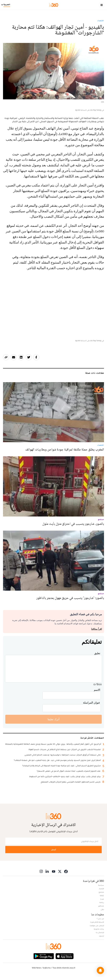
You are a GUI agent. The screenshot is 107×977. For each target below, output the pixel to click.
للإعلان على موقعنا (97, 925)
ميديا (102, 899)
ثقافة (102, 895)
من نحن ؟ (100, 919)
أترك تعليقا (53, 719)
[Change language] (7, 5)
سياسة (101, 885)
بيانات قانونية (99, 929)
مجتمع (101, 892)
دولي (102, 909)
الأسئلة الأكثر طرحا (97, 922)
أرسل (53, 849)
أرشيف (101, 936)
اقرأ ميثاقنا (96, 629)
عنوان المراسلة (91, 702)
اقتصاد (100, 21)
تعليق (97, 653)
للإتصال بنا (100, 932)
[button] (100, 970)
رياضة (101, 902)
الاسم (97, 689)
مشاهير (101, 906)
